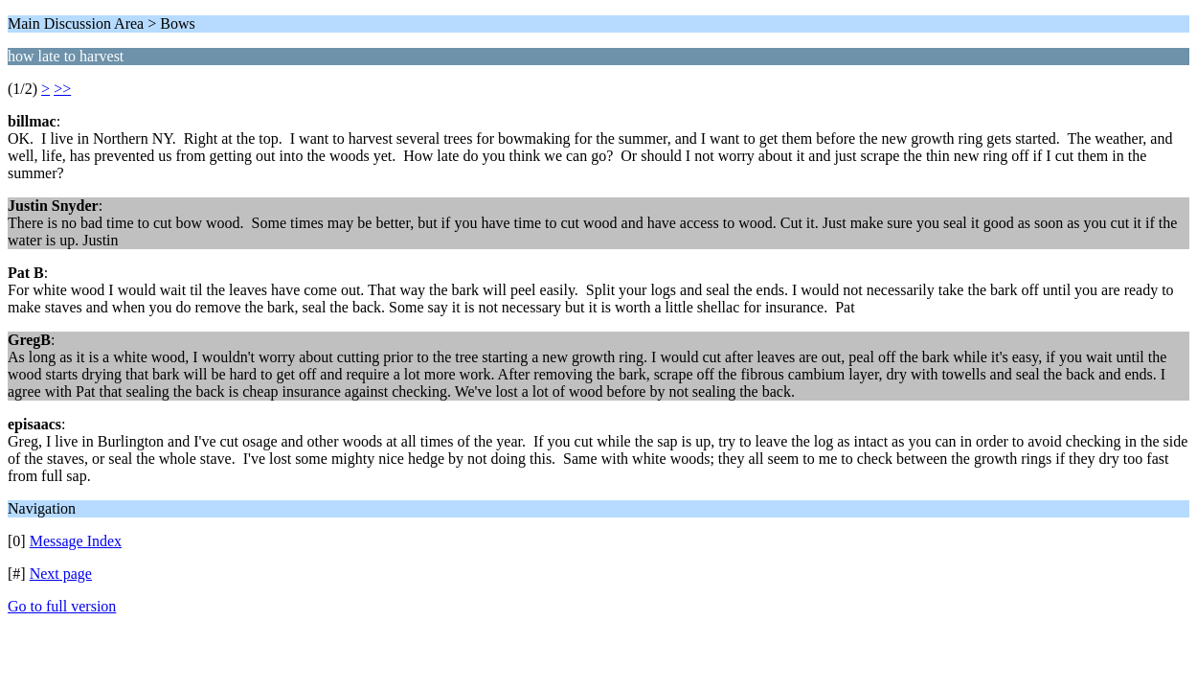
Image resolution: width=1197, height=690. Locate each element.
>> (62, 88)
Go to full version (62, 606)
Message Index (76, 541)
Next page (61, 573)
